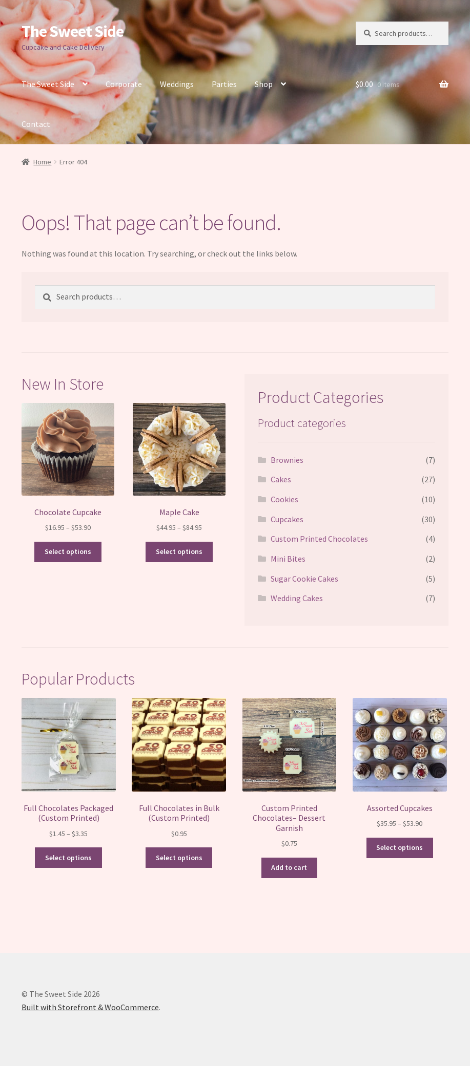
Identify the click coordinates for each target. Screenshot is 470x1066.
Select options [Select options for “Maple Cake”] (179, 551)
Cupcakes (287, 519)
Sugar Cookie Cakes (304, 578)
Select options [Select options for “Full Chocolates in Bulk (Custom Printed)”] (179, 857)
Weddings (177, 84)
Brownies (287, 460)
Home (42, 161)
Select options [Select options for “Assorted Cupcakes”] (399, 847)
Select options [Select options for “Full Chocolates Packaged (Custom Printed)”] (68, 857)
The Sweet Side (73, 31)
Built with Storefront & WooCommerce (90, 1007)
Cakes (281, 479)
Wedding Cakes (297, 598)
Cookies (284, 499)
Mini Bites (288, 558)
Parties (224, 84)
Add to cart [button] (289, 867)
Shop (264, 84)
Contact (36, 124)
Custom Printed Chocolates (319, 539)
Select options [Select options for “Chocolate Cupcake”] (68, 551)
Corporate (124, 84)
